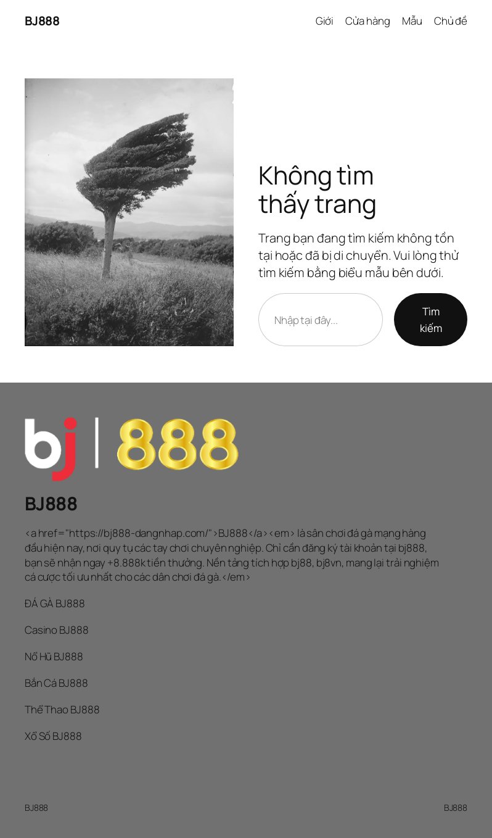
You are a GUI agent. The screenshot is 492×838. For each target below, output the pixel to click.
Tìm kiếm (431, 319)
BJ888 (42, 20)
